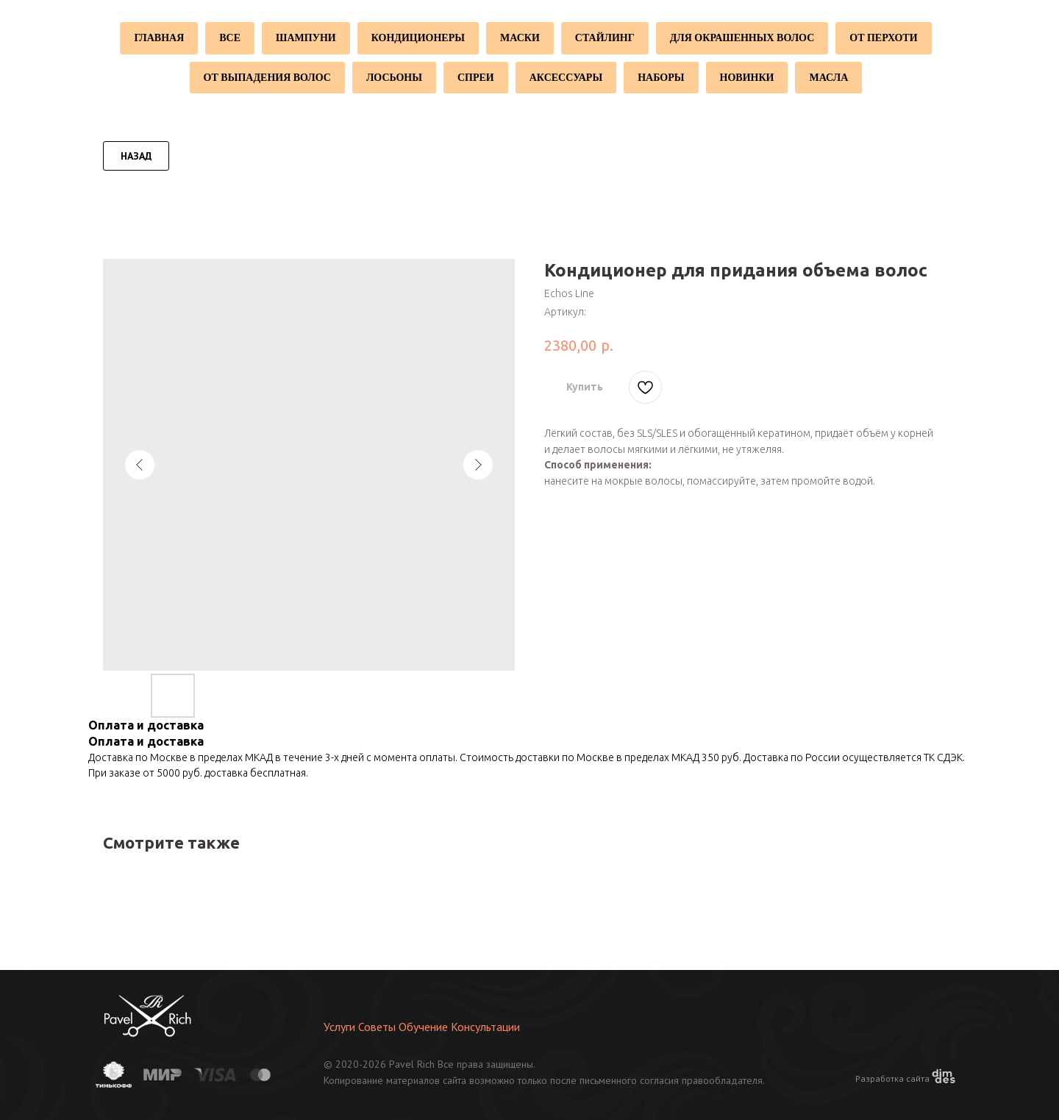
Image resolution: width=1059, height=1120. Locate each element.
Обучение (423, 1026)
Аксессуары (566, 77)
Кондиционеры (418, 37)
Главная (159, 37)
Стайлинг (605, 37)
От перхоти (883, 37)
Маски (520, 37)
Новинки (747, 77)
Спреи (475, 77)
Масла (828, 77)
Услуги (339, 1026)
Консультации (485, 1026)
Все (229, 37)
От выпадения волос (267, 77)
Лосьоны (394, 77)
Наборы (661, 77)
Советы (377, 1026)
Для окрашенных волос (742, 37)
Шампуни (306, 37)
